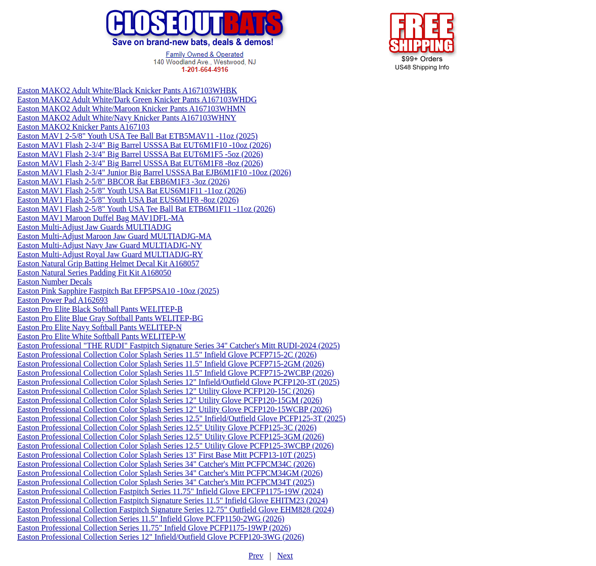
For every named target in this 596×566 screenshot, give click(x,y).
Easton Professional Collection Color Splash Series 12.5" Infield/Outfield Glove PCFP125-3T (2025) (181, 418)
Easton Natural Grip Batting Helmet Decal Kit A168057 (108, 263)
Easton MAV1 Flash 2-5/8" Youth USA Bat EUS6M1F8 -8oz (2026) (128, 199)
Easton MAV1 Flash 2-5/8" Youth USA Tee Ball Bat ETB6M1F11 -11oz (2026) (146, 209)
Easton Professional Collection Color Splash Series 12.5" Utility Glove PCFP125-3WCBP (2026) (175, 445)
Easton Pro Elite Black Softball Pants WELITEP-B (100, 309)
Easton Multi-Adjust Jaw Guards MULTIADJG (94, 227)
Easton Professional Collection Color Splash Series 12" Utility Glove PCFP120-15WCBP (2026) (174, 409)
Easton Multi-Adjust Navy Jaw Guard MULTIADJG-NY (109, 245)
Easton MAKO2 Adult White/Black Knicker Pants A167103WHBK (127, 90)
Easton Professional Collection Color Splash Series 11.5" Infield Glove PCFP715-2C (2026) (166, 354)
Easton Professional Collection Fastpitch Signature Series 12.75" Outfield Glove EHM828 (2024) (175, 509)
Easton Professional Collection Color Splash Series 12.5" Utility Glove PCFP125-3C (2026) (166, 427)
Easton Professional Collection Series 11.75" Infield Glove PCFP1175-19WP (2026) (154, 527)
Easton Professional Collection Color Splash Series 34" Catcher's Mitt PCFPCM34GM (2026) (170, 473)
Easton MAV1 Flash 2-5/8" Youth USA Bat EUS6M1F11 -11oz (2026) (131, 190)
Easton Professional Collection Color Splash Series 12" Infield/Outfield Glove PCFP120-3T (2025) (178, 382)
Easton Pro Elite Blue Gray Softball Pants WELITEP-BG (110, 318)
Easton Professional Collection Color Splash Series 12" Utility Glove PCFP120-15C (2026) (165, 391)
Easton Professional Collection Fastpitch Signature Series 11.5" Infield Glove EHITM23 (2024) (172, 500)
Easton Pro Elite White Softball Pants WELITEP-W (101, 336)
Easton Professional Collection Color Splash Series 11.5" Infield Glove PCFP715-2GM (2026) (170, 363)
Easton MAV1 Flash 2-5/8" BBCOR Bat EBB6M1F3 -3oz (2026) (123, 181)
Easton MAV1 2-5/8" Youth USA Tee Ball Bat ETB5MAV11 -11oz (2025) (137, 136)
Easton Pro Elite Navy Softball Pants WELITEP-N (99, 327)
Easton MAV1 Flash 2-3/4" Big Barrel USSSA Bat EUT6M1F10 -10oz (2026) (144, 145)
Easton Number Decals (54, 281)
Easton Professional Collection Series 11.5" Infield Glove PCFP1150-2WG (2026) (151, 518)
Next (285, 555)
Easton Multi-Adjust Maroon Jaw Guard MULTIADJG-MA (114, 236)
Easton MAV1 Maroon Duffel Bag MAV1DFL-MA (100, 218)
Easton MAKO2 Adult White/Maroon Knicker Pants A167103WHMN (131, 108)
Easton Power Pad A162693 (62, 300)
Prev (256, 555)
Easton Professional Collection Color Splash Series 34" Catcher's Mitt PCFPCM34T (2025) (165, 482)
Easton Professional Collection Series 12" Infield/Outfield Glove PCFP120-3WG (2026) (160, 537)
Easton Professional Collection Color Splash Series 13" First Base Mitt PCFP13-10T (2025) (166, 455)
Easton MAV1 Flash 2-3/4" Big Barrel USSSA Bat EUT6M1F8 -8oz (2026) (140, 163)
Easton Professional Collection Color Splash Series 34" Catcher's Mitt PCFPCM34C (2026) (166, 464)
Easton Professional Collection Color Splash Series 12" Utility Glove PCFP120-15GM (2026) (169, 400)
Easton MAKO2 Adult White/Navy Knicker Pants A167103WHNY (126, 117)
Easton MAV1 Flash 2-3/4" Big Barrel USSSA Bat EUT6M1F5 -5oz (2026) (140, 154)
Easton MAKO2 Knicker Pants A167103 (83, 127)
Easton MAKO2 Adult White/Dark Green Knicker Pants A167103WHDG (137, 99)
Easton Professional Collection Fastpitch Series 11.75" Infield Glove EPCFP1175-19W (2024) (170, 491)
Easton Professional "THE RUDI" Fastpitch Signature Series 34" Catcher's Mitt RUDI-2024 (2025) (178, 345)
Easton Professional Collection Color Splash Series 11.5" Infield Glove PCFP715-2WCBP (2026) (175, 373)
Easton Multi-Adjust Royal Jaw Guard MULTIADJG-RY (110, 254)
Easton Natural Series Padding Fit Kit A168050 (94, 272)
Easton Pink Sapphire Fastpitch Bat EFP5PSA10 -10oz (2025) (118, 291)
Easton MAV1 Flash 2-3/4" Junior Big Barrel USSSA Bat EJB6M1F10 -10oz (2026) (154, 172)
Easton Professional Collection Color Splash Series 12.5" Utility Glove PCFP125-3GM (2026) (170, 436)
